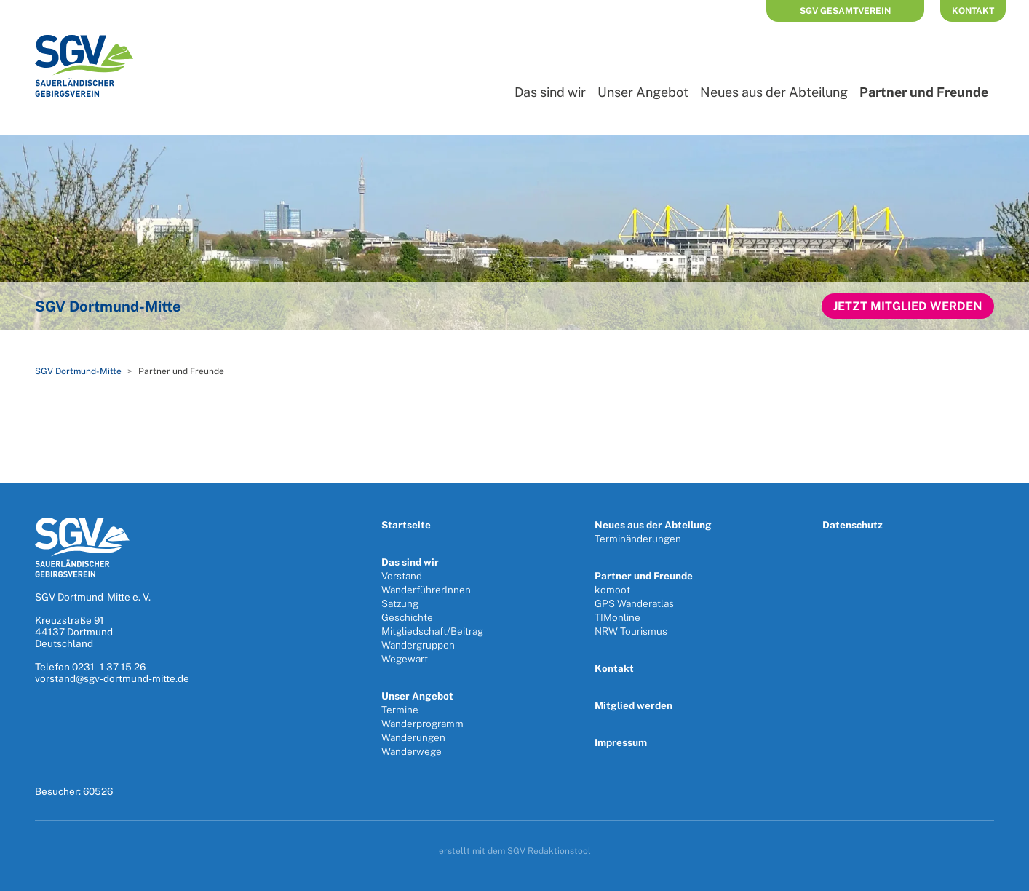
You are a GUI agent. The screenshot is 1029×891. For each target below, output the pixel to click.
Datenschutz (852, 525)
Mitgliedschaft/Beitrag (432, 631)
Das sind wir (550, 92)
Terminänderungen (638, 538)
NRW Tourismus (631, 631)
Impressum (621, 742)
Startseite (406, 525)
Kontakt (973, 11)
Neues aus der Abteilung (774, 92)
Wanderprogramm (422, 723)
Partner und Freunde (644, 576)
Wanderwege (411, 751)
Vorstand (401, 576)
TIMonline (617, 617)
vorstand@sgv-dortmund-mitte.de (112, 678)
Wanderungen (413, 737)
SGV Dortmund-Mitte (78, 371)
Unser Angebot (642, 92)
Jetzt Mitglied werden (907, 306)
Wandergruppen (418, 645)
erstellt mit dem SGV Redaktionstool (515, 851)
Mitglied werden (633, 705)
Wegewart (404, 659)
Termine (399, 710)
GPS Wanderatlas (634, 603)
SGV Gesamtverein (845, 11)
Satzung (399, 603)
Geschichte (407, 617)
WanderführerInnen (426, 589)
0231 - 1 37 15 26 (109, 667)
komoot (612, 589)
